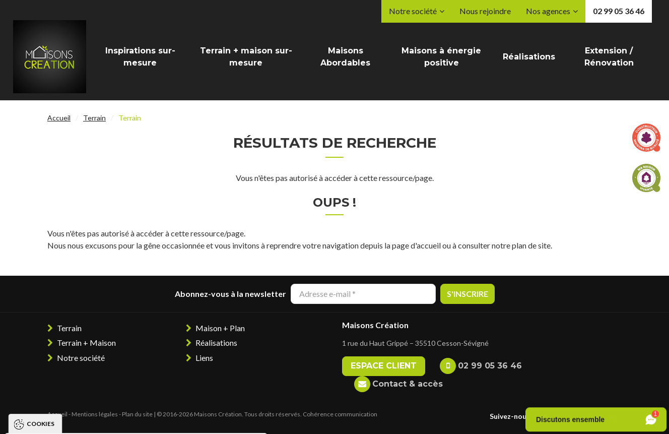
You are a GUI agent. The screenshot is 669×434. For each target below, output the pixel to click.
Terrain (94, 117)
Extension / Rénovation (609, 57)
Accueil (59, 117)
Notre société (413, 11)
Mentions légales (95, 414)
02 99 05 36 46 (618, 11)
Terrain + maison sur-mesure (246, 57)
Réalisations (529, 56)
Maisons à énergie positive (441, 57)
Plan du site (137, 414)
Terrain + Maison (86, 342)
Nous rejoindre (485, 11)
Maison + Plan (220, 328)
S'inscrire (467, 293)
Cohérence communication (340, 414)
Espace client (384, 365)
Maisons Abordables (345, 57)
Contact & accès (407, 384)
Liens (204, 357)
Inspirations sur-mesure (140, 57)
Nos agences (548, 11)
